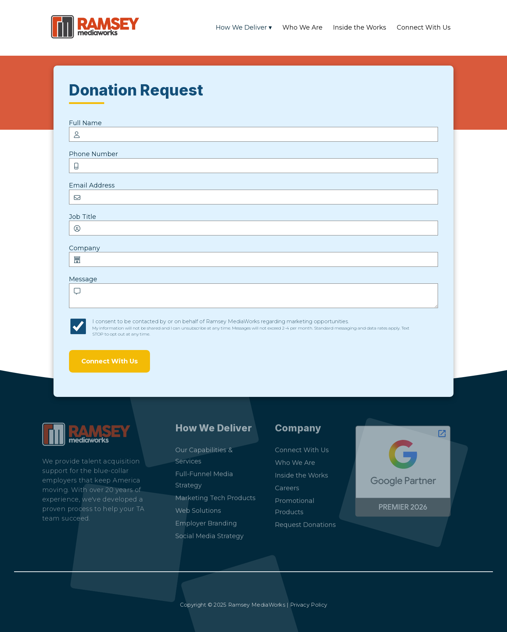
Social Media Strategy (209, 533)
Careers (287, 485)
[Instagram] (71, 544)
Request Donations (305, 522)
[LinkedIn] (52, 544)
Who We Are (302, 27)
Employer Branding (206, 520)
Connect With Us (424, 27)
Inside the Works (359, 27)
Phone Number (93, 154)
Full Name (85, 123)
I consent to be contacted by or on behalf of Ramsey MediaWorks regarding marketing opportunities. (250, 328)
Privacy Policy (308, 604)
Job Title (82, 217)
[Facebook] (90, 544)
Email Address (92, 185)
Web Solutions (198, 508)
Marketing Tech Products (215, 495)
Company (84, 248)
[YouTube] (110, 544)
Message (83, 279)
